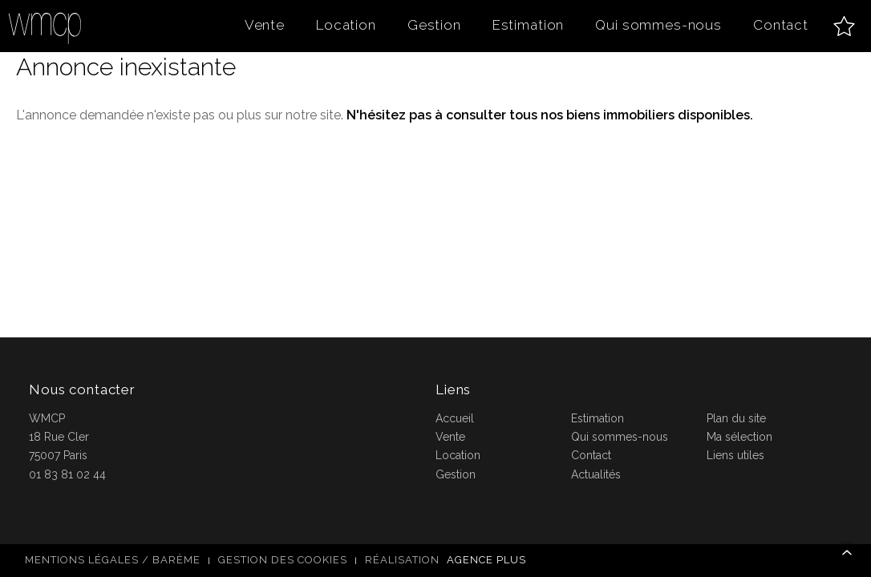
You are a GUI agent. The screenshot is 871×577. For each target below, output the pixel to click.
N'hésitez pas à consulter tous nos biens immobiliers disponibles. (549, 115)
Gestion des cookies (282, 560)
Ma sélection (739, 436)
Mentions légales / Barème (113, 560)
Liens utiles (735, 455)
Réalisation (447, 560)
